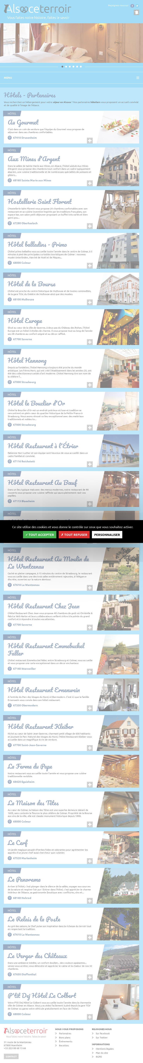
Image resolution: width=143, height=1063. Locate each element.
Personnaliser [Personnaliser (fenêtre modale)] (107, 535)
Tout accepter (39, 535)
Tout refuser (74, 535)
